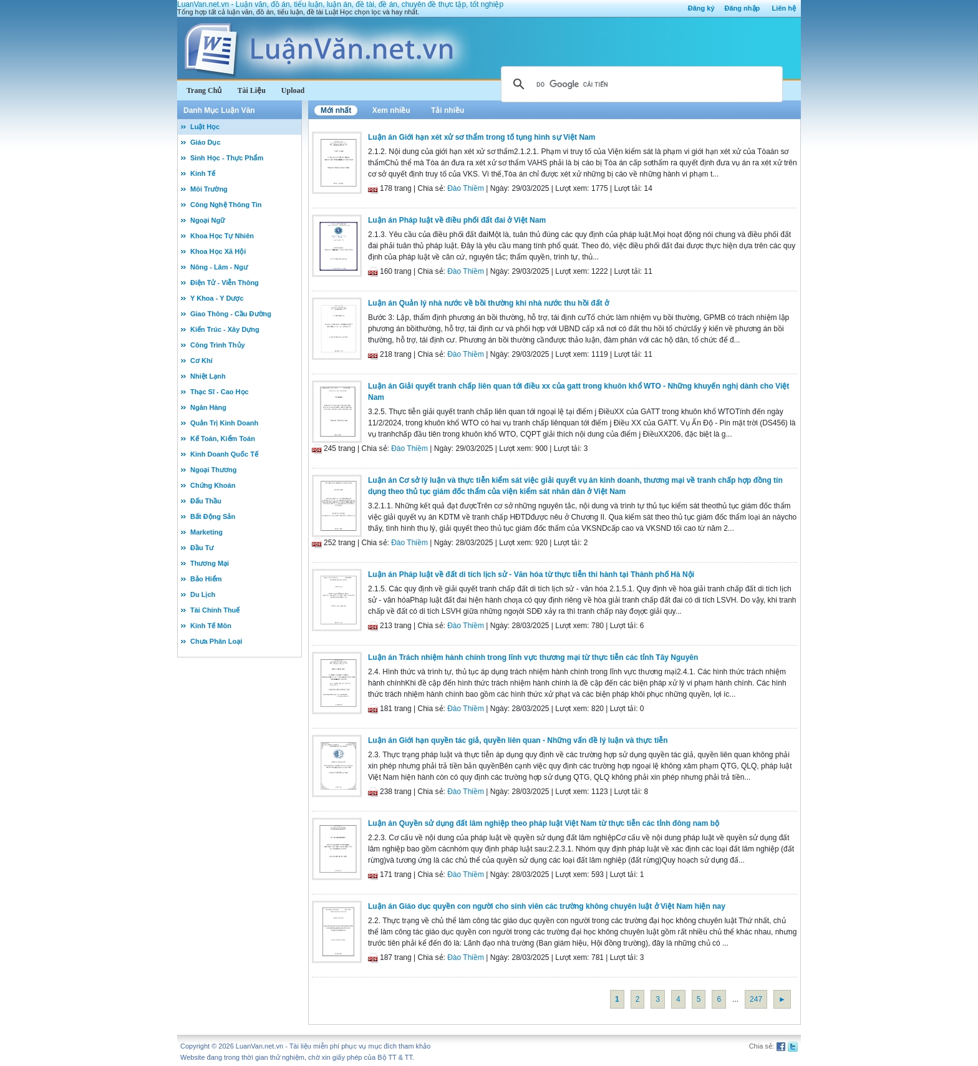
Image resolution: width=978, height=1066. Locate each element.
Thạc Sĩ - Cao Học (219, 391)
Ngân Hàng (208, 407)
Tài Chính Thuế (215, 610)
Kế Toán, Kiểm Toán (222, 438)
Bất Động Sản (212, 516)
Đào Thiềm (465, 188)
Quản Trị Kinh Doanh (224, 423)
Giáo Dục (205, 142)
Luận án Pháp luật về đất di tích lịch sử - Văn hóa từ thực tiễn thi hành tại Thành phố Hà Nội (531, 574)
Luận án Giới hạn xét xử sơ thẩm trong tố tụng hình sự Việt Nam (481, 137)
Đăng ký (701, 8)
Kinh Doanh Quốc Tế (224, 454)
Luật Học (205, 126)
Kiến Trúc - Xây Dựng (224, 329)
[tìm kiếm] (639, 84)
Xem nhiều (391, 110)
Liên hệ (784, 8)
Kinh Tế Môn (210, 625)
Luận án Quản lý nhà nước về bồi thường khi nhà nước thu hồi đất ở (488, 303)
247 (756, 999)
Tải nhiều (447, 110)
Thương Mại (209, 563)
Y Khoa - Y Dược (217, 298)
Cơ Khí (201, 360)
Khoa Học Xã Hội (218, 251)
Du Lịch (202, 594)
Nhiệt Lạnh (208, 376)
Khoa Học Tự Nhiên (222, 236)
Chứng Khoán (212, 485)
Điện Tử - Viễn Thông (224, 282)
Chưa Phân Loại (216, 641)
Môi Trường (209, 189)
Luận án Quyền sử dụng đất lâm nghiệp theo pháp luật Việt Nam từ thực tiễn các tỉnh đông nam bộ (543, 823)
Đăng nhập (742, 8)
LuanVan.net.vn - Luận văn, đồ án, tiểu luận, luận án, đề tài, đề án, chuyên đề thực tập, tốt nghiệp (340, 4)
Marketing (206, 532)
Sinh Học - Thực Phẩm (226, 158)
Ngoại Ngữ (207, 220)
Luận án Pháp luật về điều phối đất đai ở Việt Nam (457, 220)
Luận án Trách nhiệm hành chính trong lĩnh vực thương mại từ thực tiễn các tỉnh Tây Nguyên (533, 657)
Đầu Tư (201, 547)
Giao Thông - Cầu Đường (230, 313)
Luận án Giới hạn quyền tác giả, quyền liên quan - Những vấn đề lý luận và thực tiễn (518, 740)
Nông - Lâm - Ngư (219, 267)
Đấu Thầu (205, 501)
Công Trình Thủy (217, 345)
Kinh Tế (202, 173)
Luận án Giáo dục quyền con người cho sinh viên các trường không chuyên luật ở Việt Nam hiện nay (546, 906)
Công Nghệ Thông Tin (226, 204)
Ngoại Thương (213, 469)
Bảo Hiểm (206, 579)
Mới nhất (336, 110)
